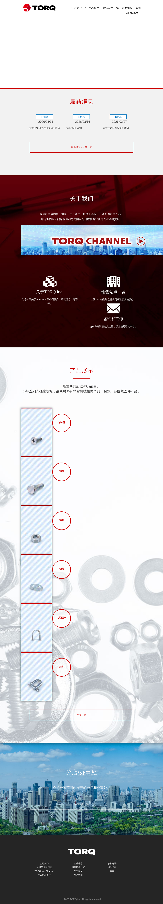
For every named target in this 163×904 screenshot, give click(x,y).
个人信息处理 (44, 883)
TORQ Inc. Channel (44, 879)
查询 (112, 879)
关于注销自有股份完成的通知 (45, 130)
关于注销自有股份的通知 (118, 128)
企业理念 (78, 870)
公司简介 (76, 7)
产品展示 (94, 7)
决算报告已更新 (75, 128)
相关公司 (112, 874)
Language (132, 12)
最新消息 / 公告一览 (81, 152)
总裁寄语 (112, 870)
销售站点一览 (111, 7)
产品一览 (81, 721)
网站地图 (78, 883)
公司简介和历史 (44, 874)
